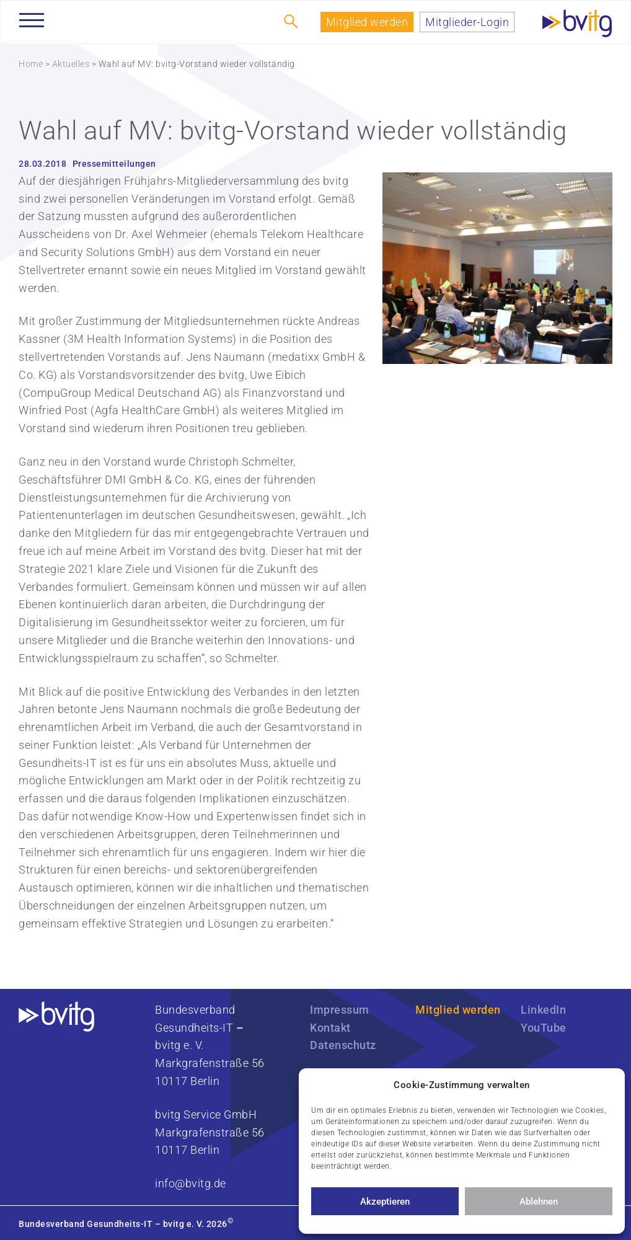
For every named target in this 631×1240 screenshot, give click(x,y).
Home (31, 64)
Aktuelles (71, 64)
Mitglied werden (367, 22)
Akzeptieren (385, 1201)
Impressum (339, 1009)
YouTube (544, 1027)
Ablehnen (538, 1201)
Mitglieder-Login (467, 22)
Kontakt (330, 1027)
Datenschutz (343, 1045)
